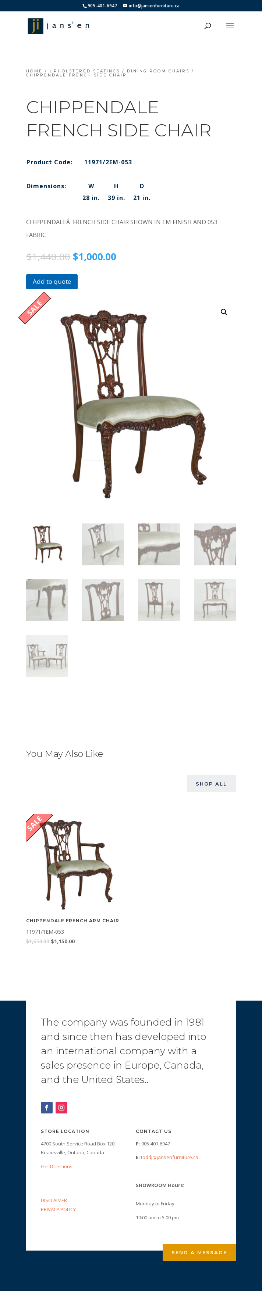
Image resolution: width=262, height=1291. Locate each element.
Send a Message (199, 1252)
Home (34, 71)
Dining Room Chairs (158, 71)
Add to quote (52, 281)
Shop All (211, 784)
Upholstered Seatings (85, 71)
